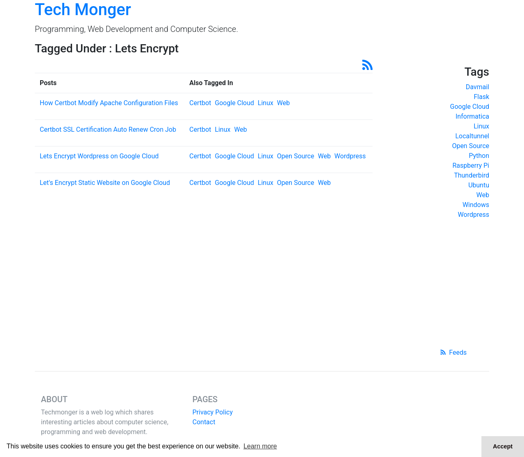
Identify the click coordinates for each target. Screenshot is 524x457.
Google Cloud (234, 103)
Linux (265, 103)
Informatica (472, 116)
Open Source (295, 156)
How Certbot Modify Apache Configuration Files (109, 103)
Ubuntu (478, 185)
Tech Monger (83, 9)
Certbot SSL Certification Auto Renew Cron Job (108, 129)
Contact (203, 422)
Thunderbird (471, 175)
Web (283, 103)
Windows (476, 205)
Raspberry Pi (470, 165)
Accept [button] (503, 446)
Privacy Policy (212, 412)
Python (479, 156)
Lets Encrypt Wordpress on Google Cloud (99, 156)
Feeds (453, 352)
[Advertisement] (453, 287)
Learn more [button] (260, 446)
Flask (481, 97)
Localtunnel (472, 136)
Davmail (477, 87)
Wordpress (350, 156)
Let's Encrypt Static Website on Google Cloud (105, 183)
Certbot (200, 103)
